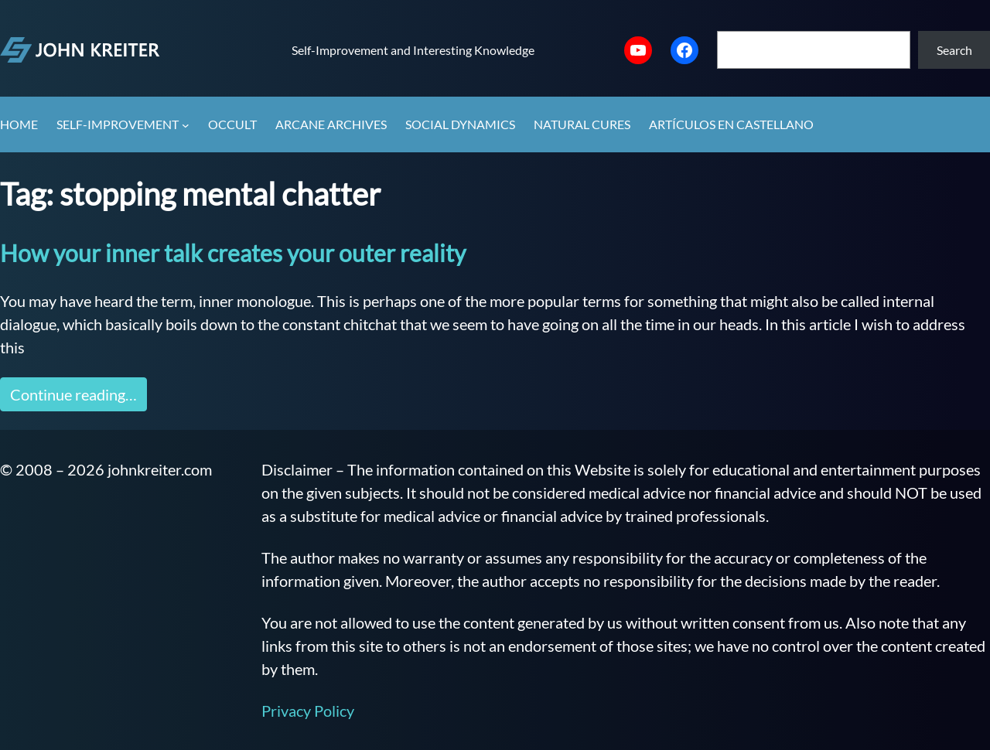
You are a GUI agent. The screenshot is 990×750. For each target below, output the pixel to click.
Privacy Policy (307, 710)
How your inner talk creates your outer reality (233, 253)
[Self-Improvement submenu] (185, 125)
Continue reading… (73, 394)
